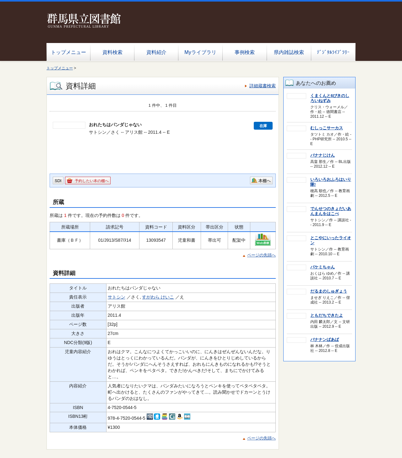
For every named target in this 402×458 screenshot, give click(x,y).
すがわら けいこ (158, 296)
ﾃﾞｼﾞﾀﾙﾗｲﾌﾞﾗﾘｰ (333, 52)
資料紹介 (156, 52)
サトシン (116, 296)
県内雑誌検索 (289, 52)
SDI (58, 180)
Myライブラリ (200, 52)
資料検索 (112, 52)
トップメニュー (68, 52)
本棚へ (264, 180)
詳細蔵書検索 (262, 85)
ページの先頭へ (261, 255)
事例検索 (245, 52)
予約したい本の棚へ (92, 181)
